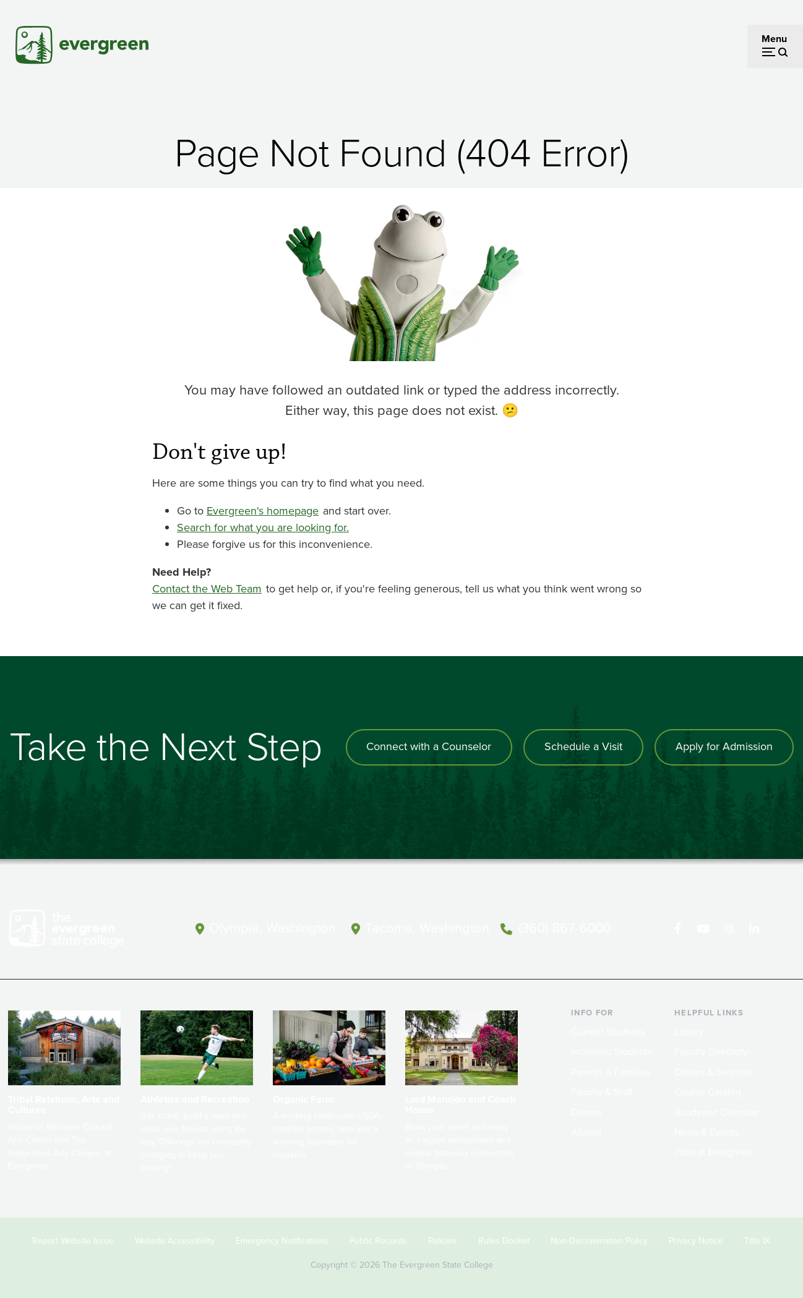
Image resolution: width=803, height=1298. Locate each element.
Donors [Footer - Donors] (586, 1112)
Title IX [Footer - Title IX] (757, 1240)
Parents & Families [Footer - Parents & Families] (610, 1072)
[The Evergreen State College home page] (84, 931)
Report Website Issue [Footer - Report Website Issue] (73, 1240)
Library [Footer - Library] (688, 1032)
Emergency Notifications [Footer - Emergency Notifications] (282, 1240)
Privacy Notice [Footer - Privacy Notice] (696, 1240)
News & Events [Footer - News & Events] (706, 1132)
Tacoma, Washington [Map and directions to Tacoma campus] (427, 928)
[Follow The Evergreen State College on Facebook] (677, 929)
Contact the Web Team (207, 589)
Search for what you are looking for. (263, 527)
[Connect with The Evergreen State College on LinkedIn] (754, 929)
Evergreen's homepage (263, 511)
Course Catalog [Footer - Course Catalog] (707, 1092)
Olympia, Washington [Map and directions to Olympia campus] (272, 928)
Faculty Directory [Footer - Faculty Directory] (711, 1051)
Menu (774, 39)
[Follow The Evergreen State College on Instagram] (728, 929)
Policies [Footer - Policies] (442, 1240)
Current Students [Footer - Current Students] (608, 1032)
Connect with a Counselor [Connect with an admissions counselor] (428, 747)
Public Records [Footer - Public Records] (378, 1240)
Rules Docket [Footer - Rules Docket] (504, 1240)
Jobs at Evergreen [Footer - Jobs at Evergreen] (713, 1152)
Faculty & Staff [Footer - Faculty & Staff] (602, 1092)
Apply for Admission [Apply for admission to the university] (724, 747)
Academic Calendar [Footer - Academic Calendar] (716, 1112)
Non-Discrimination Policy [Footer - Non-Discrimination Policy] (599, 1240)
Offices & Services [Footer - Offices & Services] (713, 1072)
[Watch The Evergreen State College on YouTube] (703, 929)
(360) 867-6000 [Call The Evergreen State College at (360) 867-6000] (564, 928)
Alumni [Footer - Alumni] (586, 1132)
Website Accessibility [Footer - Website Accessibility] (175, 1240)
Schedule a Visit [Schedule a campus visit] (583, 747)
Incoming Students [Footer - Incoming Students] (611, 1051)
